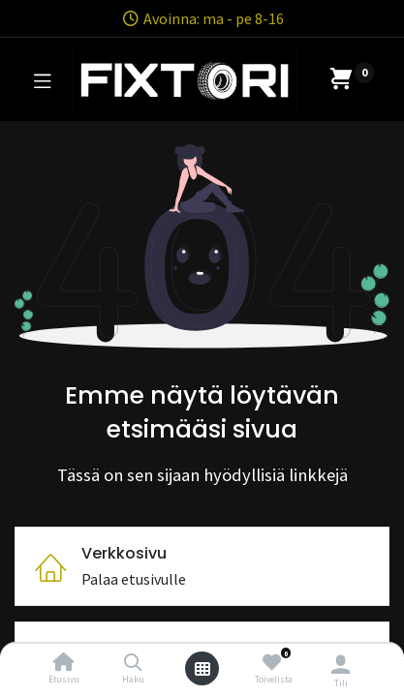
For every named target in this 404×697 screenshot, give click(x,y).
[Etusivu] (64, 663)
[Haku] (133, 663)
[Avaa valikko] (202, 669)
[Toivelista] (272, 663)
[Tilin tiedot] (340, 664)
